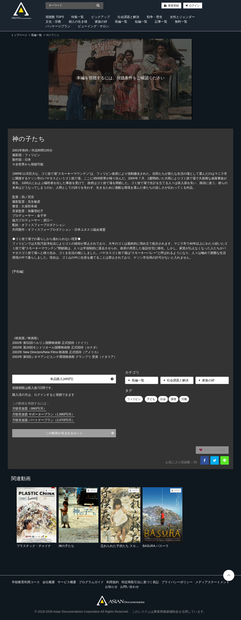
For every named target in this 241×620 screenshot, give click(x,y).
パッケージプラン (58, 26)
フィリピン (134, 399)
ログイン (194, 5)
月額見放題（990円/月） (29, 408)
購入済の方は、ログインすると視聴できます (43, 394)
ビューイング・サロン (93, 26)
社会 (163, 399)
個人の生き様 (78, 21)
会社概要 (48, 582)
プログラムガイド (91, 582)
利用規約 (112, 582)
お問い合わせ (129, 586)
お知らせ (111, 586)
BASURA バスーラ (156, 546)
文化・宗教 (53, 21)
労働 (184, 399)
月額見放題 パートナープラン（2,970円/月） (43, 420)
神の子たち (66, 546)
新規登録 (173, 5)
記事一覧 (161, 21)
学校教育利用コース (26, 582)
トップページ (19, 35)
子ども (151, 399)
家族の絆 (101, 21)
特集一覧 (77, 17)
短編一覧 (141, 21)
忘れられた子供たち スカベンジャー (126, 546)
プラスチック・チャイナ (34, 546)
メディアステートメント (212, 582)
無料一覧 (181, 21)
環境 (173, 399)
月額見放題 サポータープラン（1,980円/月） (43, 414)
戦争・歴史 (154, 17)
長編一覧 (121, 21)
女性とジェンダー (182, 17)
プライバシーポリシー (177, 582)
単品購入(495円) (82, 379)
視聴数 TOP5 (55, 17)
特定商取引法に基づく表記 (140, 582)
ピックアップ (100, 17)
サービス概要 (67, 582)
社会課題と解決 (128, 17)
